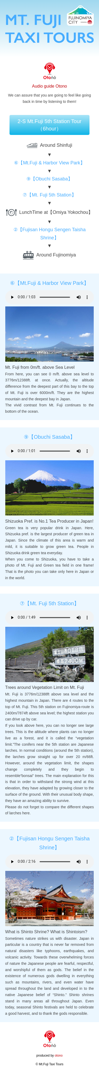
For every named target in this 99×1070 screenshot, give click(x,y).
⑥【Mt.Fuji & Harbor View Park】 (49, 162)
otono (59, 1055)
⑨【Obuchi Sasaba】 (49, 178)
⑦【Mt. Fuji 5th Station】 (49, 195)
